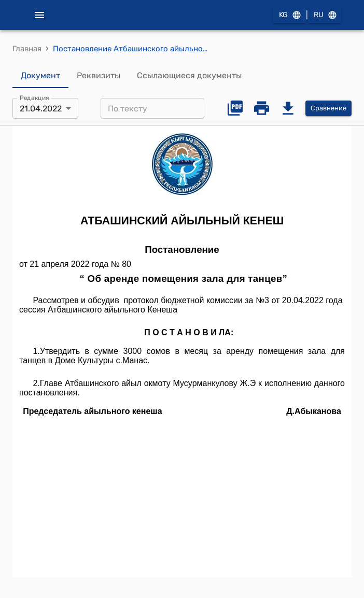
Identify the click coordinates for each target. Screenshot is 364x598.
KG (289, 15)
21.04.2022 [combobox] (41, 108)
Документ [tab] (40, 75)
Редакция (34, 98)
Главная (26, 48)
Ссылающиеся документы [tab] (189, 75)
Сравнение (328, 109)
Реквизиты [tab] (98, 75)
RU (324, 15)
